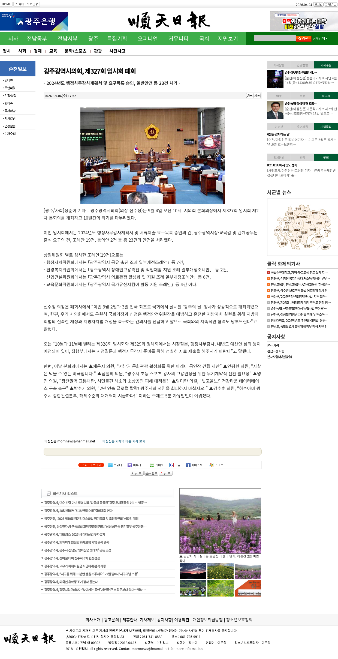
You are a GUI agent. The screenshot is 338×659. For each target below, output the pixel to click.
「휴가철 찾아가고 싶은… (301, 165)
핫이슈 (8, 103)
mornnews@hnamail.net (151, 648)
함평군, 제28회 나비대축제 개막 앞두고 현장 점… (301, 302)
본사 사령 (273, 345)
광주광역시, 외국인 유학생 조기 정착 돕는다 (70, 581)
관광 (98, 50)
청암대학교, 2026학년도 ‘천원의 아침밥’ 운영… (299, 320)
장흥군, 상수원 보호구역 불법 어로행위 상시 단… (300, 290)
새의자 (326, 96)
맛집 (326, 157)
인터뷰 (8, 80)
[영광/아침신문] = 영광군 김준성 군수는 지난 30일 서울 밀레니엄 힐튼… (310, 111)
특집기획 (117, 38)
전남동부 (37, 38)
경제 (38, 50)
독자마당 (9, 110)
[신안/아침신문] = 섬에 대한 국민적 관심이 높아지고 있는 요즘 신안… (311, 172)
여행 (279, 96)
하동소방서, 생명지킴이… (301, 72)
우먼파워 (9, 87)
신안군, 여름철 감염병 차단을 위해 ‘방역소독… (299, 314)
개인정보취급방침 (208, 619)
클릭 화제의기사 (283, 263)
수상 (302, 96)
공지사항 (276, 336)
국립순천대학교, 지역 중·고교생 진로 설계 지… (299, 272)
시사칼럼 (9, 118)
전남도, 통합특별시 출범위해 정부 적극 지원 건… (300, 326)
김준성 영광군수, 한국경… (301, 103)
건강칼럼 (9, 126)
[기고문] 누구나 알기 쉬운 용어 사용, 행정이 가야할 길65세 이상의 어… (310, 141)
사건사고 (117, 50)
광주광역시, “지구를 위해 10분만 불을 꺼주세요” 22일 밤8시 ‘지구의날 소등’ (91, 573)
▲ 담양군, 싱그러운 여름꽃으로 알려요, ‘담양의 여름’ (215, 556)
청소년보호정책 (239, 619)
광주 (93, 38)
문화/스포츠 (75, 50)
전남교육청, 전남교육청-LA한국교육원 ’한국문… (300, 284)
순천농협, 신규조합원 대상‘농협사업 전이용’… (299, 308)
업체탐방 (278, 157)
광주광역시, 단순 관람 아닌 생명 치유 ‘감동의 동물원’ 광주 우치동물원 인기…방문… (95, 502)
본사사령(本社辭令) (279, 356)
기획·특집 (10, 95)
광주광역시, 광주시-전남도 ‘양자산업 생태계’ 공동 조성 (77, 550)
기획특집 (326, 126)
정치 (7, 50)
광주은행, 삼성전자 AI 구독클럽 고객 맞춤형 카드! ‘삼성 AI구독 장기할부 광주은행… (95, 526)
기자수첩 (9, 133)
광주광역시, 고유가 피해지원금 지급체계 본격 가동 (75, 566)
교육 (53, 50)
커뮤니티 (178, 38)
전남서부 (68, 38)
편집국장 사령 (275, 351)
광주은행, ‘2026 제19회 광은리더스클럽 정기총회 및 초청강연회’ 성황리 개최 (91, 518)
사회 (22, 50)
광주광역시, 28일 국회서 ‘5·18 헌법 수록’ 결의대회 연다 (78, 510)
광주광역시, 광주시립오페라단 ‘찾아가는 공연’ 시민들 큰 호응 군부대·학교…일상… (94, 589)
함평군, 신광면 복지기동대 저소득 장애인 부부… (300, 278)
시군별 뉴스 (279, 192)
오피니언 (148, 38)
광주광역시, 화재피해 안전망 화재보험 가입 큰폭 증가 (76, 542)
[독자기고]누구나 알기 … (300, 134)
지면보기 (228, 38)
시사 (13, 38)
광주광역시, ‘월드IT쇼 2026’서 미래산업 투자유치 (74, 534)
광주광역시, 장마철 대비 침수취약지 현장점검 (71, 558)
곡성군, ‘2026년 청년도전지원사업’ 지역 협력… (299, 296)
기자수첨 (326, 65)
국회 (204, 38)
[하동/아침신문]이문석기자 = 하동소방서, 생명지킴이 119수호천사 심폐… (311, 80)
